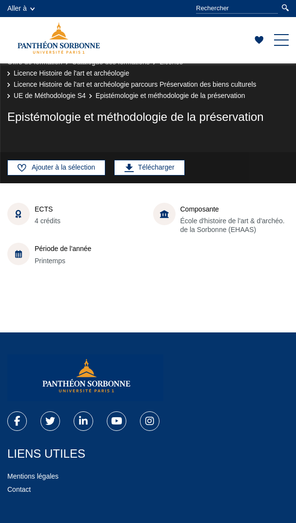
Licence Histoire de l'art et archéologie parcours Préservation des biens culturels (135, 84)
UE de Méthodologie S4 (50, 95)
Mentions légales (33, 476)
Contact (19, 489)
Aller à (21, 8)
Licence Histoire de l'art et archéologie (71, 73)
